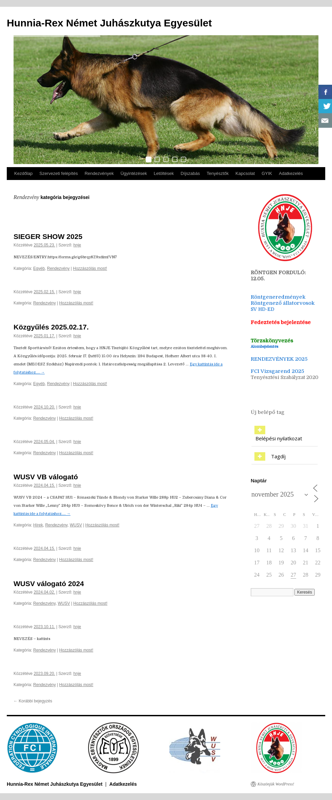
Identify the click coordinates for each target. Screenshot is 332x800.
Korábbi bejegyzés (33, 701)
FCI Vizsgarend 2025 (277, 371)
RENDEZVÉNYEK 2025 (279, 359)
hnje (77, 245)
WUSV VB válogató (46, 477)
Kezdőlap (23, 173)
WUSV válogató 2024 (49, 583)
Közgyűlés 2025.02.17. (51, 327)
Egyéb (39, 268)
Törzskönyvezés (272, 341)
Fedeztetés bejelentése (281, 322)
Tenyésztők (218, 173)
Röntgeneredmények (278, 297)
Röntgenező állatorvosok (283, 303)
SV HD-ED (263, 309)
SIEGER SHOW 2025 (48, 236)
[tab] (284, 434)
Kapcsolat (245, 173)
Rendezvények (99, 173)
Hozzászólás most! (90, 268)
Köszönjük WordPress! (275, 784)
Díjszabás (190, 173)
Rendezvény (58, 268)
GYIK (267, 173)
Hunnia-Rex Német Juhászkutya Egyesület (109, 22)
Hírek (38, 525)
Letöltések (164, 173)
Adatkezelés (291, 173)
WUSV (76, 525)
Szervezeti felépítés (58, 173)
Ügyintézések (134, 173)
